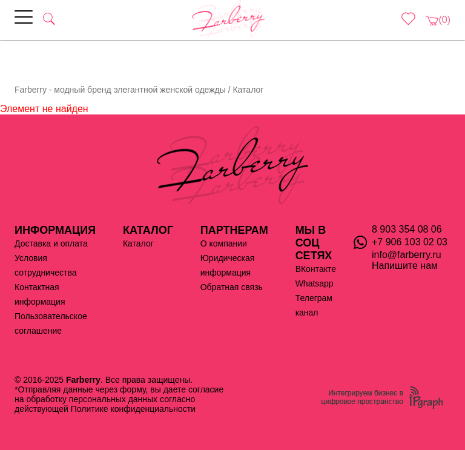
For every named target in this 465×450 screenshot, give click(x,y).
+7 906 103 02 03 (409, 242)
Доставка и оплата (51, 243)
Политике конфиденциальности (133, 409)
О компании (223, 243)
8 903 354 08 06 (407, 229)
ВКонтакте (315, 269)
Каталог (138, 243)
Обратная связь (231, 287)
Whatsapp (314, 283)
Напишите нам (405, 265)
